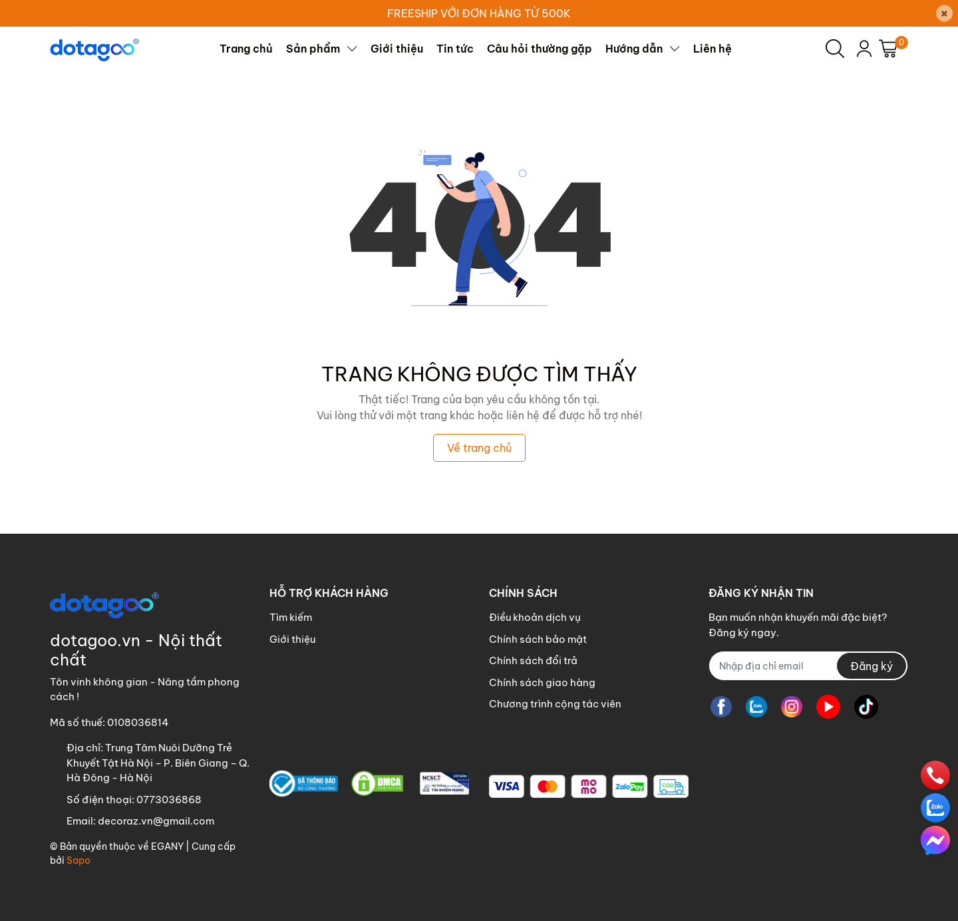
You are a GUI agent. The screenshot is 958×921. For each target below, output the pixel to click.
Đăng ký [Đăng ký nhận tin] (871, 666)
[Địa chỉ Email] (808, 666)
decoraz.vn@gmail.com (156, 821)
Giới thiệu (292, 639)
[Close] (944, 13)
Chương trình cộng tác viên (555, 703)
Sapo (78, 860)
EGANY (167, 846)
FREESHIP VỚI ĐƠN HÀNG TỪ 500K (479, 13)
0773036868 (169, 799)
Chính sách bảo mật (538, 639)
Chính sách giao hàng (542, 682)
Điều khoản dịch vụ (535, 617)
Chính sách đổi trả (533, 660)
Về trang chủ (479, 448)
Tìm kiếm (290, 617)
